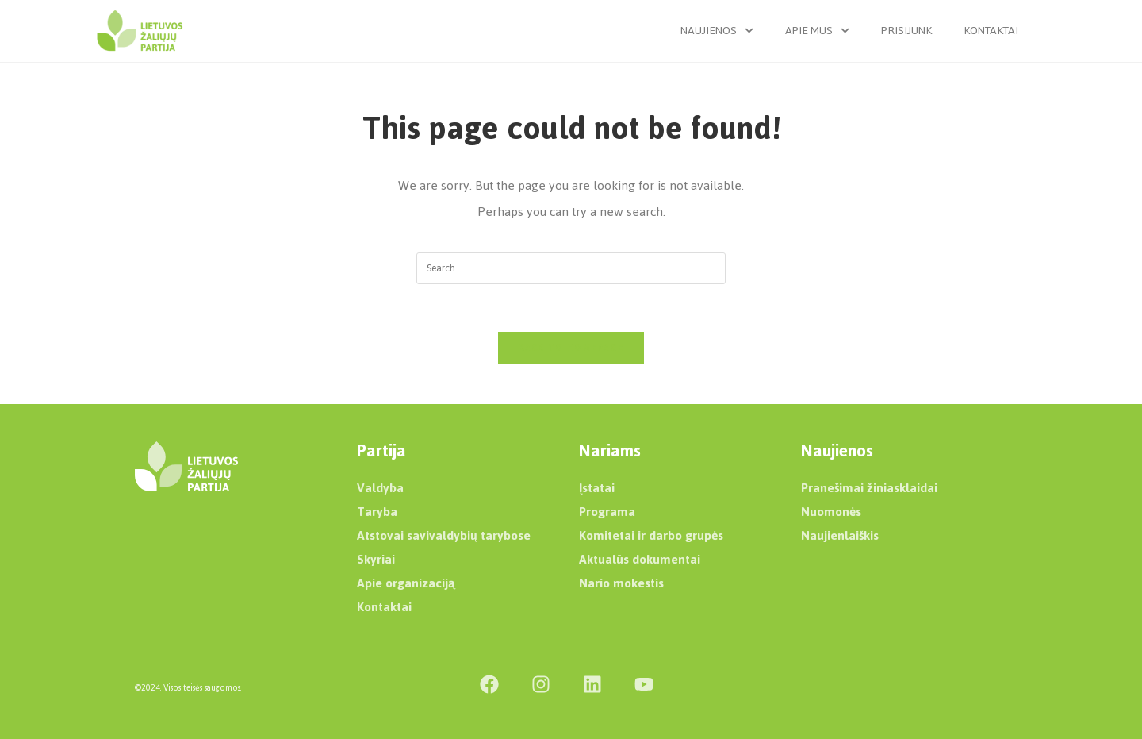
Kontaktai (991, 30)
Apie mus (817, 30)
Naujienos (716, 30)
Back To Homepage (571, 347)
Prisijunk (906, 30)
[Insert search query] (571, 268)
